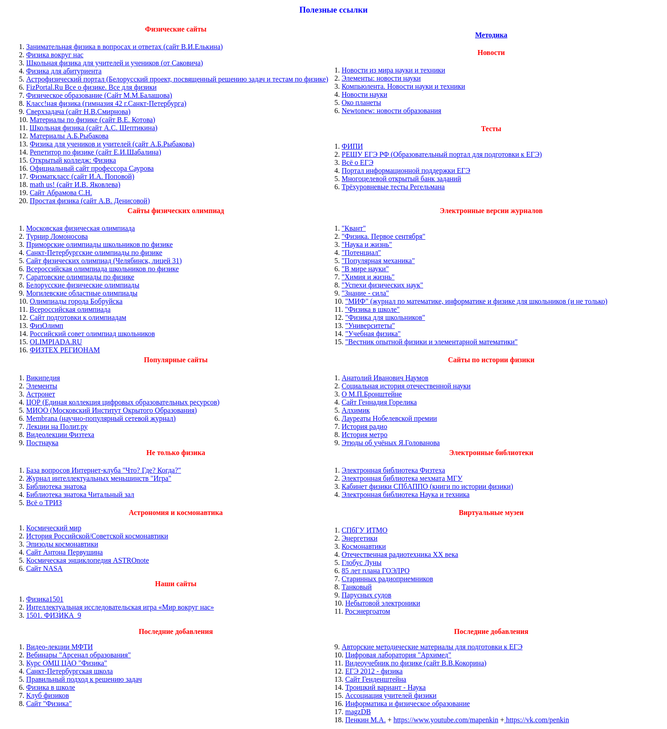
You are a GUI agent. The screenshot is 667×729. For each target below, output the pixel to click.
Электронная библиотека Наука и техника (406, 494)
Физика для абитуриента (63, 71)
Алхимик (356, 410)
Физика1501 (45, 599)
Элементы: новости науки (381, 78)
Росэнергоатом (367, 611)
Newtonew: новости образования (391, 110)
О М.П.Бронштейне (372, 394)
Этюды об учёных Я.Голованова (391, 443)
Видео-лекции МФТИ (59, 647)
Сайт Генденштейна (375, 679)
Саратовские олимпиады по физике (80, 277)
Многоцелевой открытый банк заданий (401, 178)
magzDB (358, 711)
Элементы (41, 386)
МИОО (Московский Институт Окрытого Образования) (111, 410)
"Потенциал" (361, 252)
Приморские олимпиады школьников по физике (99, 244)
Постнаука (42, 443)
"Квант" (354, 228)
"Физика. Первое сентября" (383, 236)
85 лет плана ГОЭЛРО (376, 570)
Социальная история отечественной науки (406, 386)
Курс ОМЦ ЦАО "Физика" (66, 663)
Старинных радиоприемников (387, 579)
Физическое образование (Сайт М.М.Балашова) (99, 95)
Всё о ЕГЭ (357, 162)
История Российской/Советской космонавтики (97, 536)
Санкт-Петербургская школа (69, 671)
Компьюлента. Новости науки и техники (403, 86)
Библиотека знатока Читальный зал (80, 494)
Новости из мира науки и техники (393, 70)
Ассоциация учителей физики (391, 695)
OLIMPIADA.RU (56, 342)
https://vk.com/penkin (536, 720)
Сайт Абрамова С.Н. (61, 192)
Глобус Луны (361, 562)
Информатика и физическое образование (407, 703)
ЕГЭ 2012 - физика (373, 671)
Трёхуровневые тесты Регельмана (393, 187)
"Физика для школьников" (385, 317)
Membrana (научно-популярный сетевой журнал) (101, 418)
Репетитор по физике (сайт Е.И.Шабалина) (95, 152)
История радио (364, 426)
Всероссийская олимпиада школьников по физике (102, 269)
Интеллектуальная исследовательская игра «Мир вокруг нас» (120, 607)
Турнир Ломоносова (57, 236)
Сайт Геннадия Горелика (379, 402)
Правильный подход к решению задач (84, 679)
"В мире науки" (365, 269)
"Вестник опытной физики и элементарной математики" (431, 342)
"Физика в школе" (372, 309)
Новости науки (364, 94)
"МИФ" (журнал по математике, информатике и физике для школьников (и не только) (476, 301)
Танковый (357, 587)
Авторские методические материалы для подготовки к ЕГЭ (432, 647)
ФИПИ (352, 146)
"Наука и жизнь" (367, 244)
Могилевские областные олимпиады (81, 293)
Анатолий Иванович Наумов (385, 378)
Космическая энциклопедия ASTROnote (87, 560)
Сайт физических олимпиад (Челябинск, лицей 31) (104, 260)
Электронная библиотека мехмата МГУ (402, 478)
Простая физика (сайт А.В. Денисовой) (90, 201)
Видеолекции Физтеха (60, 434)
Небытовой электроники (382, 603)
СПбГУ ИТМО (365, 530)
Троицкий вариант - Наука (385, 687)
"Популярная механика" (378, 260)
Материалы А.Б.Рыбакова (69, 136)
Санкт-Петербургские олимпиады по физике (94, 252)
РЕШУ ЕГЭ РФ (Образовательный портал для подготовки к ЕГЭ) (442, 154)
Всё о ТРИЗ (44, 502)
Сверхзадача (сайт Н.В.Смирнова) (78, 111)
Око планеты (361, 102)
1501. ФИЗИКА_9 (53, 615)
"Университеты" (370, 325)
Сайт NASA (44, 568)
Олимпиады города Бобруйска (76, 301)
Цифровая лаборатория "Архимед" (398, 655)
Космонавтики (364, 546)
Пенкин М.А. (365, 720)
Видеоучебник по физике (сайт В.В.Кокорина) (415, 663)
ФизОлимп (46, 325)
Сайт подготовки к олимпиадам (78, 317)
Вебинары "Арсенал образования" (78, 655)
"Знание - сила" (365, 293)
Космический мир (53, 528)
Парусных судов (366, 595)
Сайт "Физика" (49, 703)
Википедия (43, 378)
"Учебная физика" (373, 333)
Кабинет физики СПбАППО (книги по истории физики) (427, 486)
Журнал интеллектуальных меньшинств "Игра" (98, 478)
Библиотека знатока (56, 486)
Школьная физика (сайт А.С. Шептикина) (93, 128)
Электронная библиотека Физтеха (393, 470)
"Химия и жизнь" (368, 277)
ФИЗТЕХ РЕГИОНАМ (65, 350)
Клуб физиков (47, 695)
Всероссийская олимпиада (69, 309)
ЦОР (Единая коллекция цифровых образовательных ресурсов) (122, 402)
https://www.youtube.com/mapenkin (445, 720)
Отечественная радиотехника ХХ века (400, 554)
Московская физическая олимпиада (80, 228)
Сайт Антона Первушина (64, 552)
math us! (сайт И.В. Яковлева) (75, 184)
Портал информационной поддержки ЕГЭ (406, 170)
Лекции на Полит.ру (56, 426)
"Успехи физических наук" (382, 285)
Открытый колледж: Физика (73, 160)
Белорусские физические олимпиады (82, 285)
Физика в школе (50, 687)
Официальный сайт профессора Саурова (92, 168)
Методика (491, 35)
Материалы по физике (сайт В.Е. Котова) (92, 119)
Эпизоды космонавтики (62, 544)
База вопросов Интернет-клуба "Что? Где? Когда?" (103, 470)
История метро (365, 434)
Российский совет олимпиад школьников (92, 333)
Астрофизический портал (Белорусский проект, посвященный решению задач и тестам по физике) (177, 79)
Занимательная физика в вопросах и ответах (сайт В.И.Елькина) (124, 46)
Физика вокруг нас (54, 55)
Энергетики (360, 538)
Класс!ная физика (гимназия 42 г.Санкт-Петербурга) (106, 103)
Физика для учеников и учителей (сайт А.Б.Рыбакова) (112, 144)
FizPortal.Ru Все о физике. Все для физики (91, 87)
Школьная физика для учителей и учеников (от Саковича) (114, 63)
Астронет (40, 394)
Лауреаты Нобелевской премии (389, 418)
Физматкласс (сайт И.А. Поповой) (82, 176)
